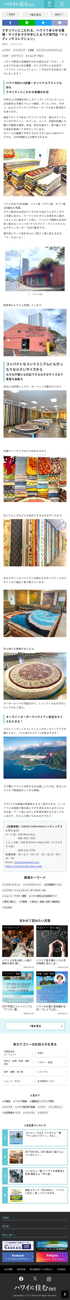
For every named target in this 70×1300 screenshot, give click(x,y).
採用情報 (21, 1269)
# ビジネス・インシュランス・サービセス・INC (24, 890)
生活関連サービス (45, 1081)
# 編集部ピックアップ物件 (42, 1101)
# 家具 (31, 50)
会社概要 (8, 1269)
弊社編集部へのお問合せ (41, 1269)
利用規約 (61, 1269)
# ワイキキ (7, 1106)
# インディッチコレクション (49, 50)
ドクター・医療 (44, 1062)
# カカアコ (43, 1112)
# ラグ (5, 55)
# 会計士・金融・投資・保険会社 (45, 901)
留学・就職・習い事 (13, 1071)
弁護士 (40, 1053)
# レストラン (29, 1112)
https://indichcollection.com (24, 866)
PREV (12, 14)
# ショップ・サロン (35, 55)
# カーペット (17, 55)
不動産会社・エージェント (10, 1053)
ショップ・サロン (12, 1081)
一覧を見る (35, 14)
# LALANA (7, 907)
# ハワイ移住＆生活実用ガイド (43, 895)
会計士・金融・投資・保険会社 (16, 1062)
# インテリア (19, 50)
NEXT (58, 14)
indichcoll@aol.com (26, 862)
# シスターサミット (11, 884)
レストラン (42, 1071)
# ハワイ (6, 50)
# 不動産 (23, 901)
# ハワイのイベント (32, 884)
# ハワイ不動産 (20, 1101)
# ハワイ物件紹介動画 (25, 1106)
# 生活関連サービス (53, 884)
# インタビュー (55, 1106)
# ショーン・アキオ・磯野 (14, 895)
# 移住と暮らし (9, 901)
